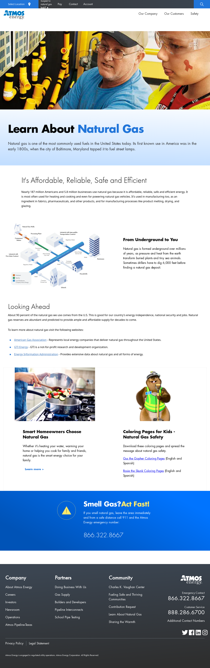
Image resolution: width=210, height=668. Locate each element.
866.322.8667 (186, 598)
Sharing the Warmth (122, 621)
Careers (10, 594)
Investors (10, 602)
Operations (12, 617)
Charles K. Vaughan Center (127, 587)
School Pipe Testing (67, 617)
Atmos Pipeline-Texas (18, 624)
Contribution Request (122, 606)
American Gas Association (30, 340)
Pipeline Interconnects (69, 609)
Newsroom (12, 609)
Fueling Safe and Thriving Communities (125, 597)
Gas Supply (62, 594)
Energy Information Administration (36, 354)
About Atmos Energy (18, 587)
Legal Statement (39, 643)
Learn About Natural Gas (125, 614)
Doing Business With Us (70, 587)
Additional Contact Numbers (186, 620)
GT (16, 347)
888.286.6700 (186, 612)
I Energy (23, 347)
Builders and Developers (70, 602)
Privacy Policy (14, 643)
